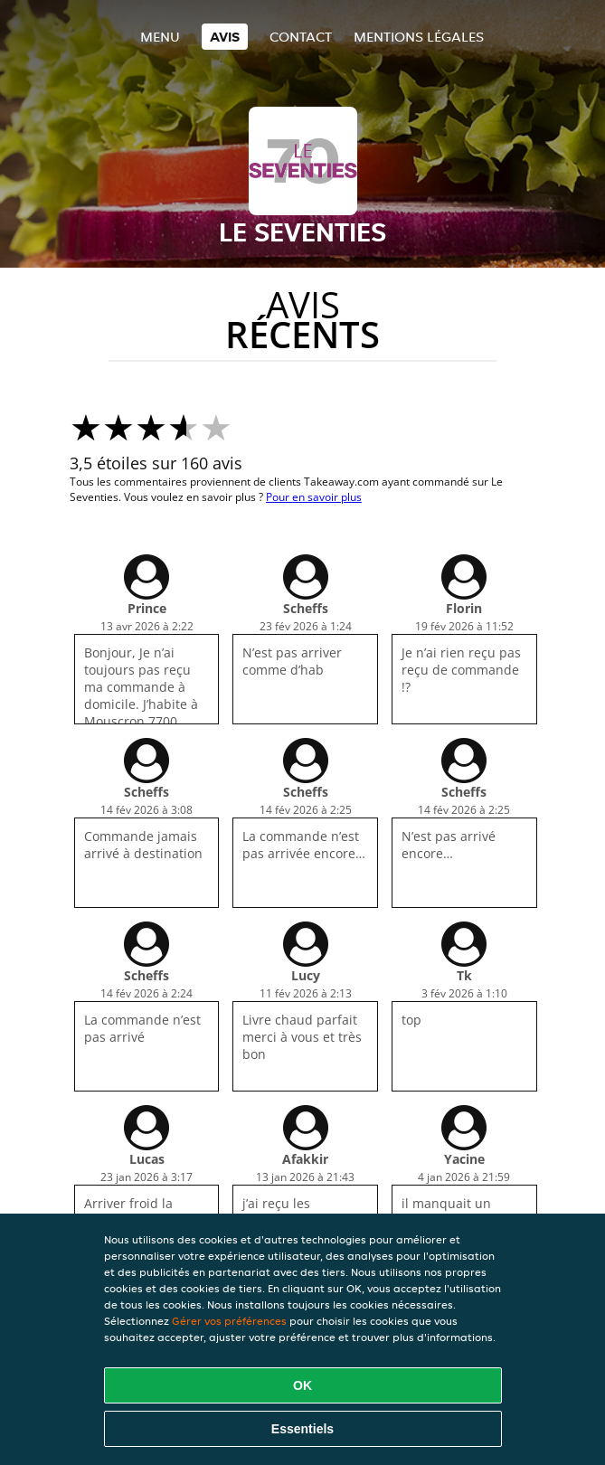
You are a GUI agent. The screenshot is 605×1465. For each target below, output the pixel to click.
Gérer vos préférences (229, 1321)
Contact (300, 36)
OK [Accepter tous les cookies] (302, 1385)
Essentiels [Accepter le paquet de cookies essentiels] (302, 1429)
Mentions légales (419, 36)
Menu (160, 36)
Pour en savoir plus (314, 497)
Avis (225, 36)
